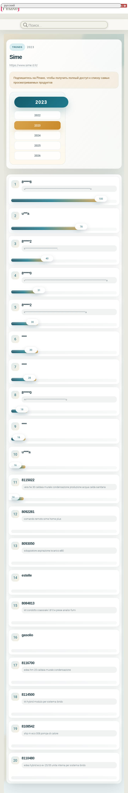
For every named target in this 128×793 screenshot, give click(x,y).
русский (9, 5)
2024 (37, 135)
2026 (37, 155)
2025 (37, 145)
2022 (37, 115)
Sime (15, 57)
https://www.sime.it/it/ (23, 65)
